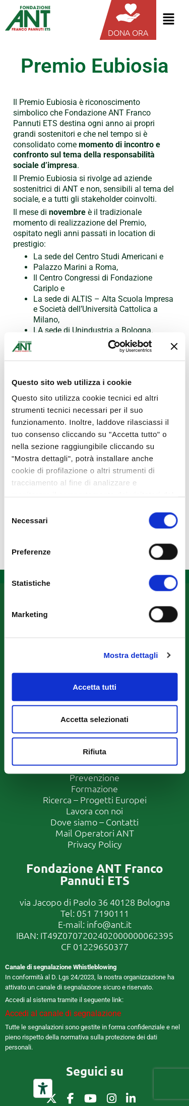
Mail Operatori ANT (94, 833)
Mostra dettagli (130, 655)
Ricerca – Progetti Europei (95, 799)
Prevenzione (94, 777)
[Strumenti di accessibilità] (42, 1088)
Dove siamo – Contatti (94, 821)
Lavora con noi (94, 810)
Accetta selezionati (94, 718)
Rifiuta (94, 751)
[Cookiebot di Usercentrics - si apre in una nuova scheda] (113, 346)
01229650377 (101, 946)
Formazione (94, 788)
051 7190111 (103, 913)
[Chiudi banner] (173, 346)
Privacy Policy (95, 844)
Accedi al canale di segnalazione (63, 1013)
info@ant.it (109, 924)
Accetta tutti (94, 686)
